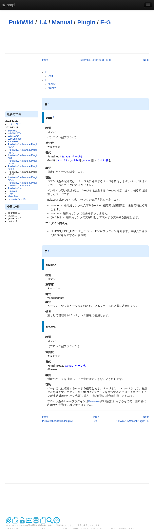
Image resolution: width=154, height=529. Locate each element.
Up (95, 421)
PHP (10, 193)
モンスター (14, 124)
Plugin (86, 22)
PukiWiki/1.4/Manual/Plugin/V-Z (22, 146)
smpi (8, 5)
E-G (105, 22)
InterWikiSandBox (18, 199)
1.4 (43, 22)
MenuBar (13, 196)
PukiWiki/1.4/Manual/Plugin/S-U (22, 151)
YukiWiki (12, 130)
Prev (45, 59)
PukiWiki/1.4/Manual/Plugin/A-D (22, 178)
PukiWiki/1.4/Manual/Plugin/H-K (22, 168)
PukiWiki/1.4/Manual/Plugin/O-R (22, 156)
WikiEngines (15, 138)
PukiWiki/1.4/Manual (19, 185)
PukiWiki (21, 22)
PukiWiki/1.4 (15, 188)
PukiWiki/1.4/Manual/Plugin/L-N (22, 162)
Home (95, 416)
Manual (62, 22)
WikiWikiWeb (15, 133)
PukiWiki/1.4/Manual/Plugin (23, 182)
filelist (51, 84)
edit (50, 76)
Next (146, 59)
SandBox (13, 141)
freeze (52, 88)
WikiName (13, 136)
